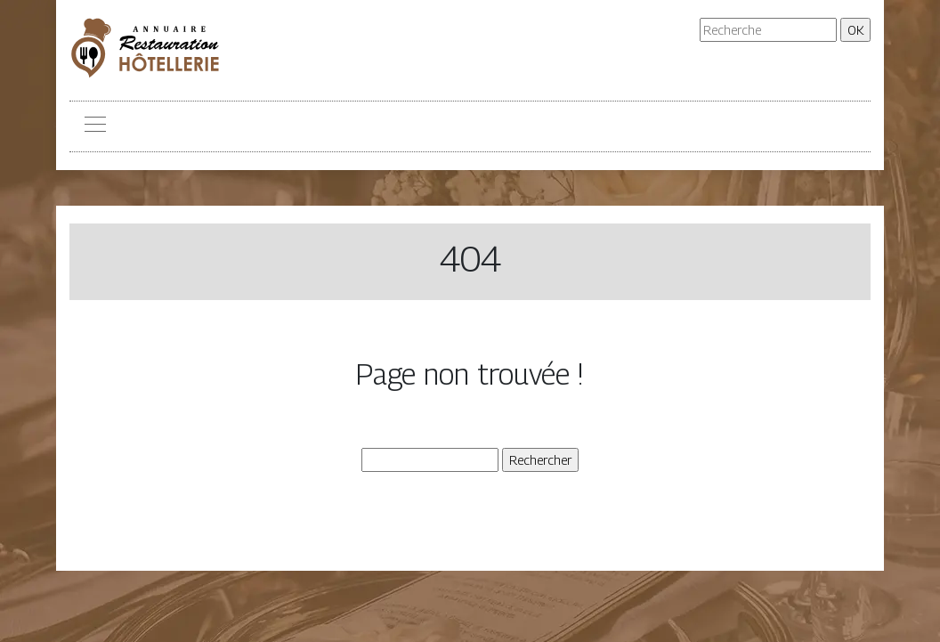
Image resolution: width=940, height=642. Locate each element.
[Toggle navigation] (94, 126)
